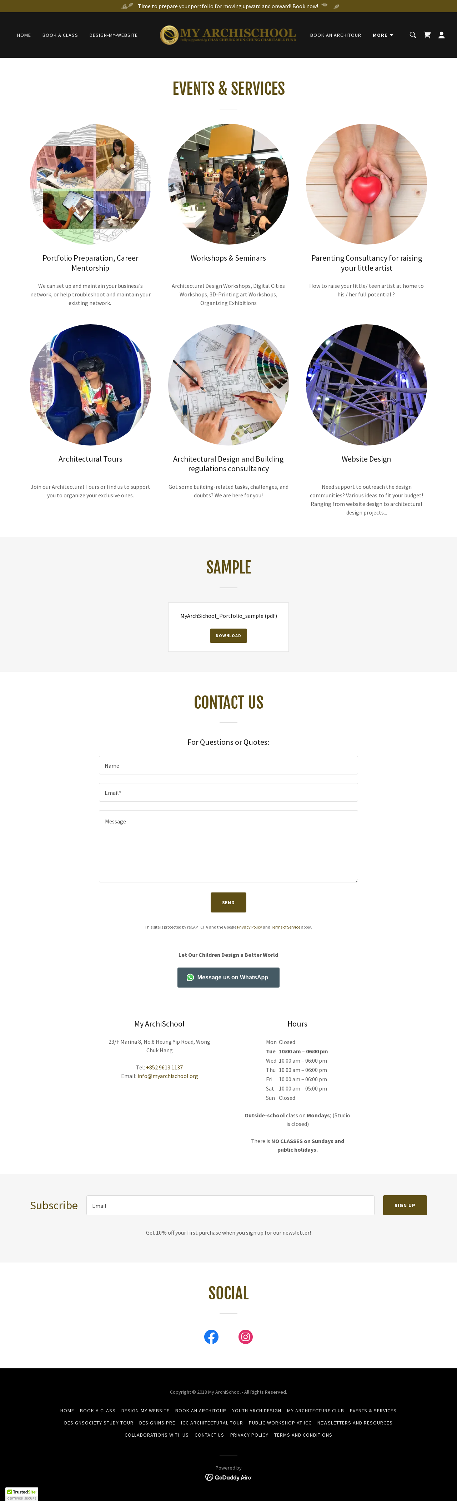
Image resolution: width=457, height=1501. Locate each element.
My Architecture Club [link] (315, 1410)
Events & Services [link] (373, 1410)
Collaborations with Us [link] (157, 1435)
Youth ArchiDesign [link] (256, 1410)
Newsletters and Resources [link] (355, 1422)
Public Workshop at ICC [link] (280, 1422)
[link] (228, 34)
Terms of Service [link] (285, 927)
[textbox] (228, 765)
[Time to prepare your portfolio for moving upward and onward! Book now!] (228, 6)
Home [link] (24, 35)
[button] (384, 35)
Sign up (405, 1205)
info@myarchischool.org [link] (167, 1075)
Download (228, 635)
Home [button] (67, 1410)
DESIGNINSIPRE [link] (157, 1422)
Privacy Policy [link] (249, 927)
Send (228, 902)
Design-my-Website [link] (114, 35)
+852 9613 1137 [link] (164, 1067)
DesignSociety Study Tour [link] (99, 1422)
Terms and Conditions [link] (303, 1435)
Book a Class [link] (60, 35)
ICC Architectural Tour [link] (212, 1422)
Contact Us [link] (210, 1435)
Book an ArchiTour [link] (335, 35)
